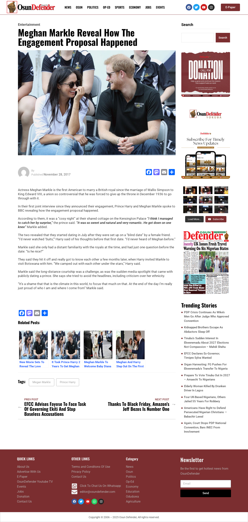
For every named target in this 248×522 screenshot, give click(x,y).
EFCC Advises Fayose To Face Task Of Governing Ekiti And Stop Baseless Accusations (55, 408)
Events (160, 7)
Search (187, 24)
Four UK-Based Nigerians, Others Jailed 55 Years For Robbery (205, 399)
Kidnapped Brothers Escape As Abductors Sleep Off (203, 329)
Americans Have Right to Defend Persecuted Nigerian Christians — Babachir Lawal (205, 412)
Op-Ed (106, 7)
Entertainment (29, 25)
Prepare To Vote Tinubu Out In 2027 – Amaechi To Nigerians (207, 377)
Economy (135, 7)
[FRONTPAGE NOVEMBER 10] (205, 262)
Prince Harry (67, 382)
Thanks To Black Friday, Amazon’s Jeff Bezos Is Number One (138, 406)
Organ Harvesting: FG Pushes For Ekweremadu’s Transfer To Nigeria (206, 367)
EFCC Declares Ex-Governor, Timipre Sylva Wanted (202, 356)
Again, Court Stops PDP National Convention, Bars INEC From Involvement (205, 427)
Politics (92, 7)
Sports (119, 7)
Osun (79, 7)
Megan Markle (41, 382)
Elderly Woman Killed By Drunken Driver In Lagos (205, 388)
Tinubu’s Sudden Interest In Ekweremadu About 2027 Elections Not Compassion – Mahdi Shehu (206, 343)
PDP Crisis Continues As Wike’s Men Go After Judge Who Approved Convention (206, 317)
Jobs (148, 7)
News (68, 7)
